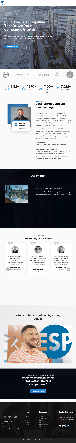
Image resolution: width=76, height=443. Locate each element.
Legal (41, 420)
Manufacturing (44, 424)
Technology (43, 429)
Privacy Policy (49, 439)
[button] (38, 343)
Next (68, 269)
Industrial (42, 426)
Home (27, 416)
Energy (42, 422)
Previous (7, 269)
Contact (27, 424)
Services (27, 422)
